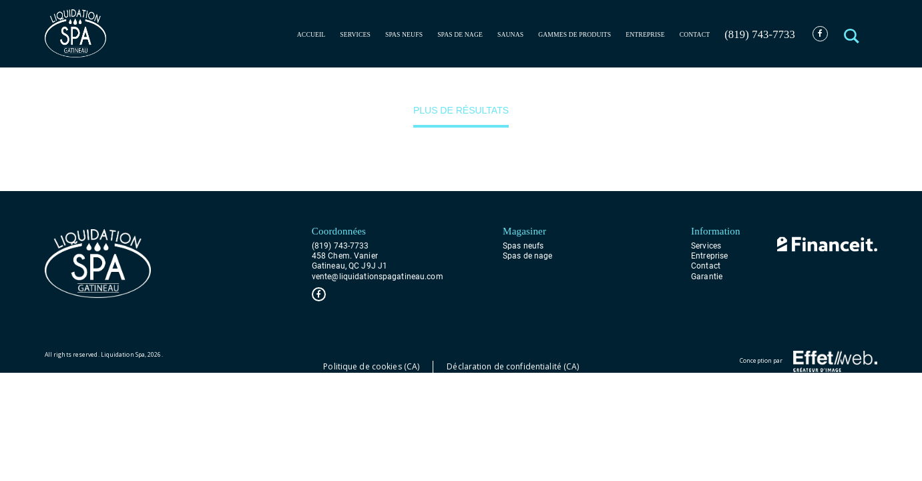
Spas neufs (404, 34)
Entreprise (645, 34)
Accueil (311, 34)
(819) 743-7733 (759, 34)
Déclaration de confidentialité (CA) (513, 366)
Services (355, 34)
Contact (695, 34)
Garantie (706, 276)
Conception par (808, 361)
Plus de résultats (461, 110)
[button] (852, 33)
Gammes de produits (574, 34)
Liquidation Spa (123, 355)
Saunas (510, 34)
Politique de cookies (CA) (371, 366)
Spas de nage (460, 34)
